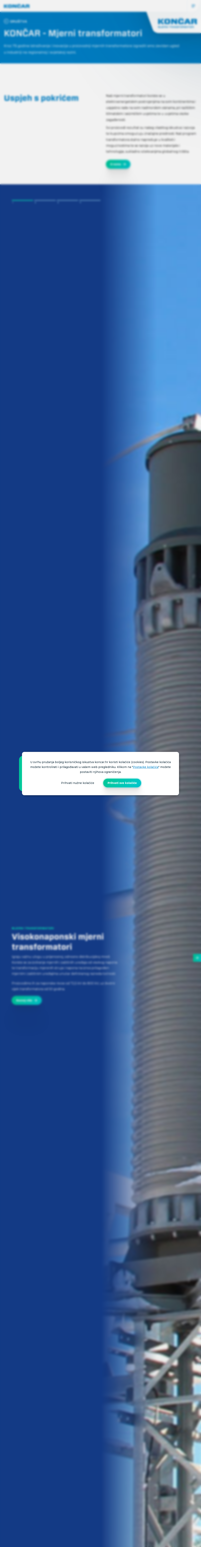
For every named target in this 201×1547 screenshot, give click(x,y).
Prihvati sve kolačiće (122, 783)
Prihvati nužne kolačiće (77, 783)
